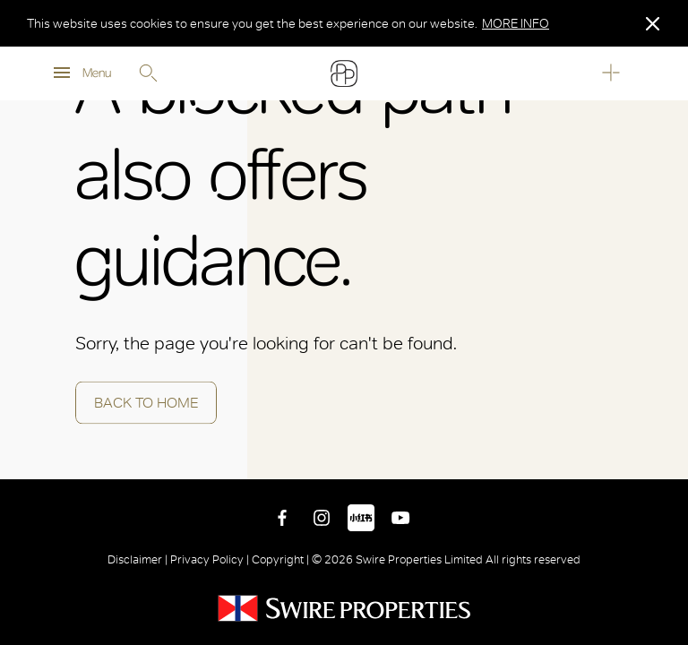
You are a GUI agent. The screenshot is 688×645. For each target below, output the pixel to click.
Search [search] (148, 73)
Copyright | (280, 559)
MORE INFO (515, 23)
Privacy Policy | (209, 559)
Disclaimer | (139, 559)
